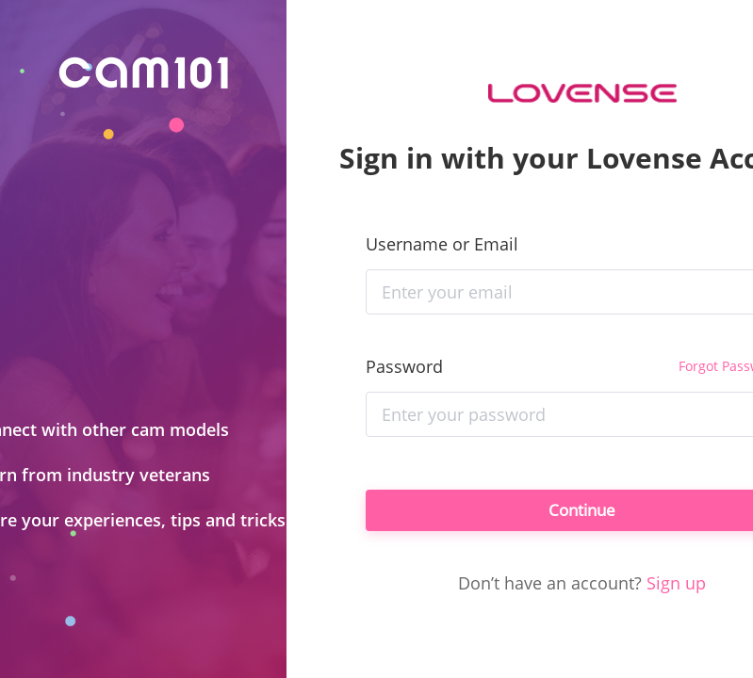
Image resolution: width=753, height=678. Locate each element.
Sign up (676, 586)
